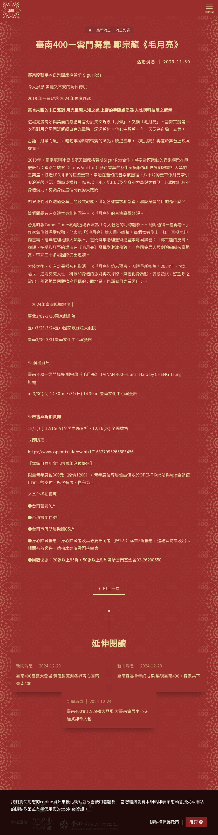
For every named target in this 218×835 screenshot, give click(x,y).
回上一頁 (108, 588)
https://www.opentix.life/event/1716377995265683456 (81, 451)
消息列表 (122, 29)
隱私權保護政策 (164, 822)
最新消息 (103, 29)
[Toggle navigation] (208, 8)
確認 (196, 822)
